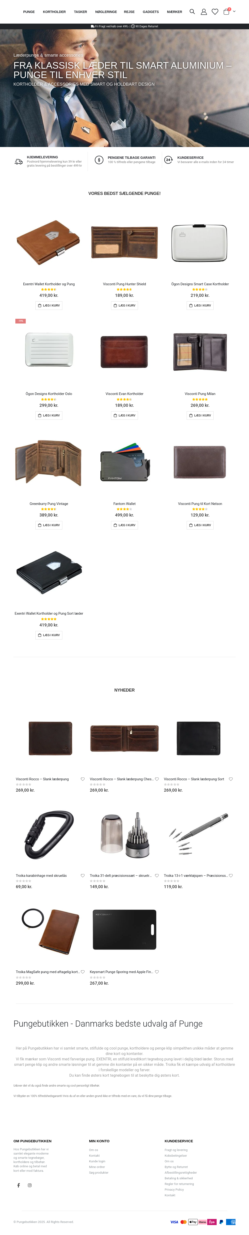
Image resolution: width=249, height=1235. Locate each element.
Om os (93, 1150)
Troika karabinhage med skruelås (41, 876)
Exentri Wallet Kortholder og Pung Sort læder (49, 613)
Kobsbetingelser (176, 1155)
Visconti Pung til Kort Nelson (200, 504)
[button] (82, 779)
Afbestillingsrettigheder (181, 1172)
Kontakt (94, 1155)
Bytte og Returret (176, 1167)
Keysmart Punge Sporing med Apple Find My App (122, 972)
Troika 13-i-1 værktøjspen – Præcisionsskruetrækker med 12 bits (196, 876)
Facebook (18, 1185)
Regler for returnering (179, 1184)
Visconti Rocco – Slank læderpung (42, 779)
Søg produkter (98, 1172)
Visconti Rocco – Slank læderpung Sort (194, 779)
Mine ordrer (97, 1167)
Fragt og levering (176, 1150)
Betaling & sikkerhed (179, 1178)
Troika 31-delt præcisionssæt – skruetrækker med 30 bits (122, 876)
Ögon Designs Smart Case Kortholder (200, 284)
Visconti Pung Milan (200, 394)
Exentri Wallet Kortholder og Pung (49, 284)
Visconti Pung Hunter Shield (124, 284)
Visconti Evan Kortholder (124, 394)
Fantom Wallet (124, 504)
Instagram (29, 1185)
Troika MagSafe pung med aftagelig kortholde (48, 972)
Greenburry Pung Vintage (49, 504)
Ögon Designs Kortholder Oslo (49, 394)
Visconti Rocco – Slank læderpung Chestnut (122, 779)
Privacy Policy (174, 1189)
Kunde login (97, 1161)
